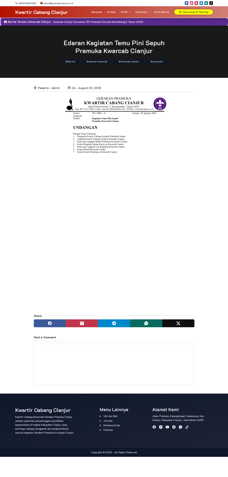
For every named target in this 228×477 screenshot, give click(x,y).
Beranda (97, 12)
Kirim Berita (162, 12)
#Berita (70, 61)
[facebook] (186, 3)
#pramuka (156, 61)
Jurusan (108, 420)
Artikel (111, 12)
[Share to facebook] (50, 323)
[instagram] (191, 3)
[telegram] (201, 3)
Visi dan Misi (110, 416)
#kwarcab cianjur (129, 61)
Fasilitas (108, 429)
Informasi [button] (141, 12)
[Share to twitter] (178, 323)
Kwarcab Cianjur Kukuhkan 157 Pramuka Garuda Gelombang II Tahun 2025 (98, 21)
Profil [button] (124, 12)
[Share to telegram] (114, 323)
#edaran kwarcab (96, 61)
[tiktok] (211, 3)
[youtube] (196, 3)
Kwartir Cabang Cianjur (41, 12)
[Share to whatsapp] (146, 323)
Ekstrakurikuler (111, 425)
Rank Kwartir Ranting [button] (193, 12)
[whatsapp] (206, 3)
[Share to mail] (82, 323)
